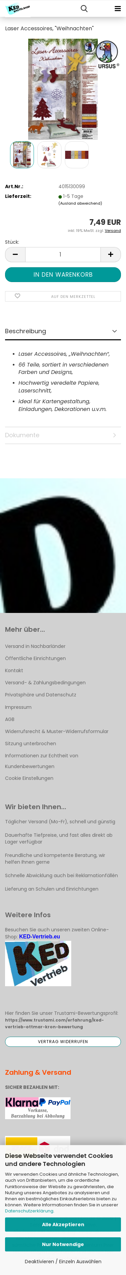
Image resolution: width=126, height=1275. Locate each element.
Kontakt (14, 670)
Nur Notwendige (63, 1244)
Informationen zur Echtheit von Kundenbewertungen (41, 761)
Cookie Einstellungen (29, 778)
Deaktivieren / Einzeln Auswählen (63, 1261)
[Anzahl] (63, 254)
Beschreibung (25, 331)
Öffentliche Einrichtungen (35, 658)
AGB (9, 719)
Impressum (18, 707)
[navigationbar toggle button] (117, 8)
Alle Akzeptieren (63, 1224)
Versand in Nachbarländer (35, 646)
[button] (15, 254)
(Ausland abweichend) (80, 203)
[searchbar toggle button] (84, 8)
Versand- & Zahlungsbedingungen (45, 682)
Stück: (12, 242)
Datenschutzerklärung (29, 1211)
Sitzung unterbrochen (30, 743)
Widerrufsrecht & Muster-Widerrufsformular (57, 731)
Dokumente (22, 435)
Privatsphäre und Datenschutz (40, 694)
